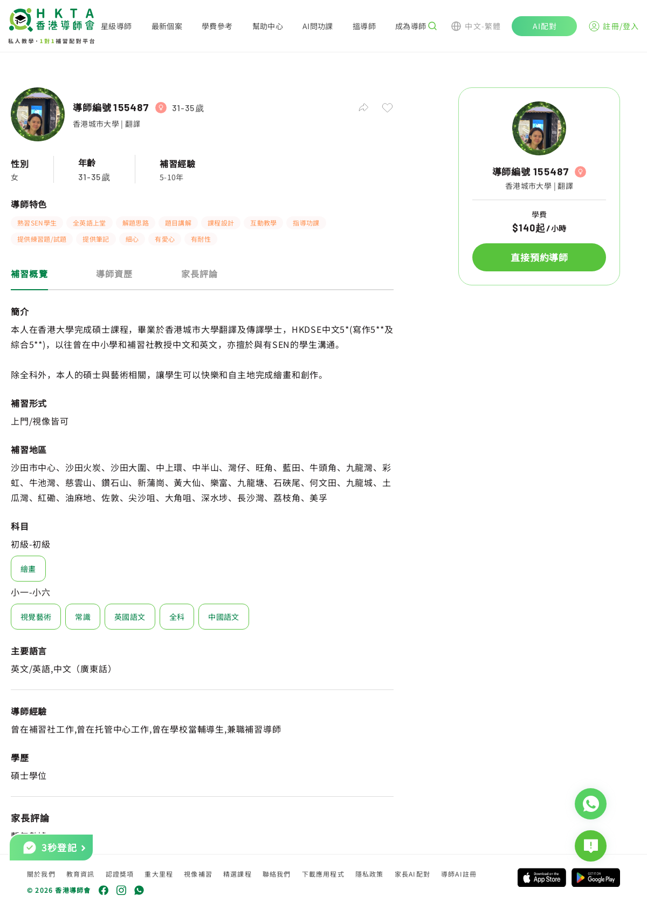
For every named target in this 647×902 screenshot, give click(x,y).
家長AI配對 (412, 873)
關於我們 (41, 873)
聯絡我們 (277, 873)
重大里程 (158, 873)
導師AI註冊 (459, 873)
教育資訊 (80, 873)
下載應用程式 (323, 873)
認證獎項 (120, 873)
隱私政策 (369, 873)
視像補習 (198, 873)
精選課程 (237, 873)
